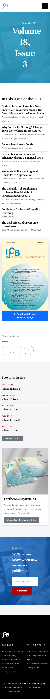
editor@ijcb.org (9, 671)
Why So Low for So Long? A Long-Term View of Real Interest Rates (22, 129)
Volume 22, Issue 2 (11, 388)
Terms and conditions (12, 687)
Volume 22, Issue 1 (11, 399)
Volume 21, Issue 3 (11, 420)
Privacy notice (34, 687)
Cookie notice (13, 691)
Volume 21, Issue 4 (11, 409)
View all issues (12, 438)
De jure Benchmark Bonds (17, 144)
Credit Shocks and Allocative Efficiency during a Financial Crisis (23, 156)
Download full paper (25, 316)
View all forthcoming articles (21, 520)
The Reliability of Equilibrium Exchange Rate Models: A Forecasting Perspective (19, 192)
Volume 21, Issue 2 (11, 430)
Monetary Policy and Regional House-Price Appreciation (20, 173)
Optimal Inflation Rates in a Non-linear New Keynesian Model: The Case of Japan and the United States (23, 110)
